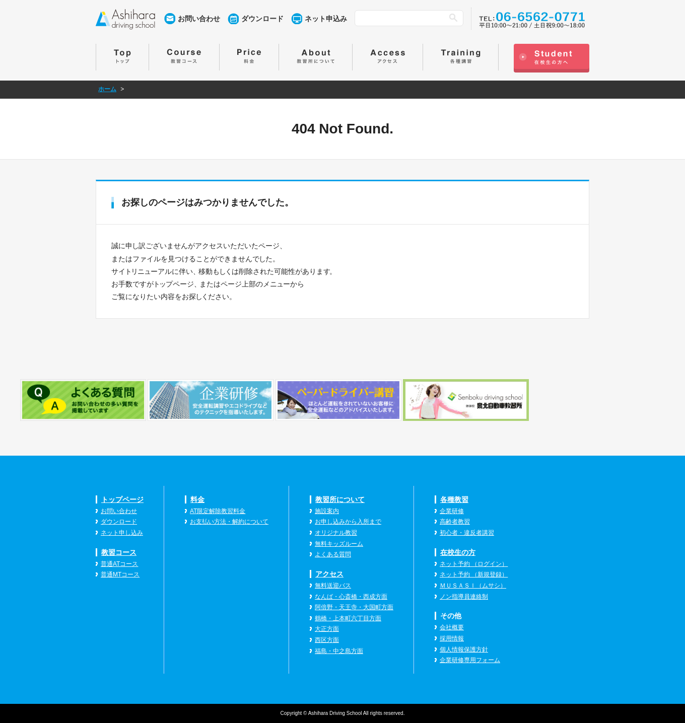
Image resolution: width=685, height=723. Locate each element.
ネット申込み (326, 19)
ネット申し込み (122, 532)
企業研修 (452, 511)
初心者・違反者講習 (467, 532)
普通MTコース (120, 574)
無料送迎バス (333, 585)
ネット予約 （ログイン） (474, 563)
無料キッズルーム (339, 543)
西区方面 (327, 639)
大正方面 (327, 628)
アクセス (329, 574)
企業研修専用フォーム (470, 660)
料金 (197, 499)
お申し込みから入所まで (348, 521)
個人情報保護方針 (464, 649)
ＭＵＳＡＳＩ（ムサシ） (473, 585)
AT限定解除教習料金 (217, 511)
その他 (450, 616)
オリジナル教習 (336, 532)
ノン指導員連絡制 (464, 596)
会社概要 (452, 627)
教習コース (118, 552)
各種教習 (454, 499)
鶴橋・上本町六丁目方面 (348, 618)
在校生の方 (457, 552)
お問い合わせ (199, 19)
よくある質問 (333, 554)
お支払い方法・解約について (229, 521)
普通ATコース (119, 563)
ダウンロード (262, 19)
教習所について (340, 499)
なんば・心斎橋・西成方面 (351, 596)
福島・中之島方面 (339, 651)
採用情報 (452, 638)
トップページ (122, 499)
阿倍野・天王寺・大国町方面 (354, 607)
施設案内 (327, 511)
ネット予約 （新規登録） (474, 574)
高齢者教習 (455, 521)
